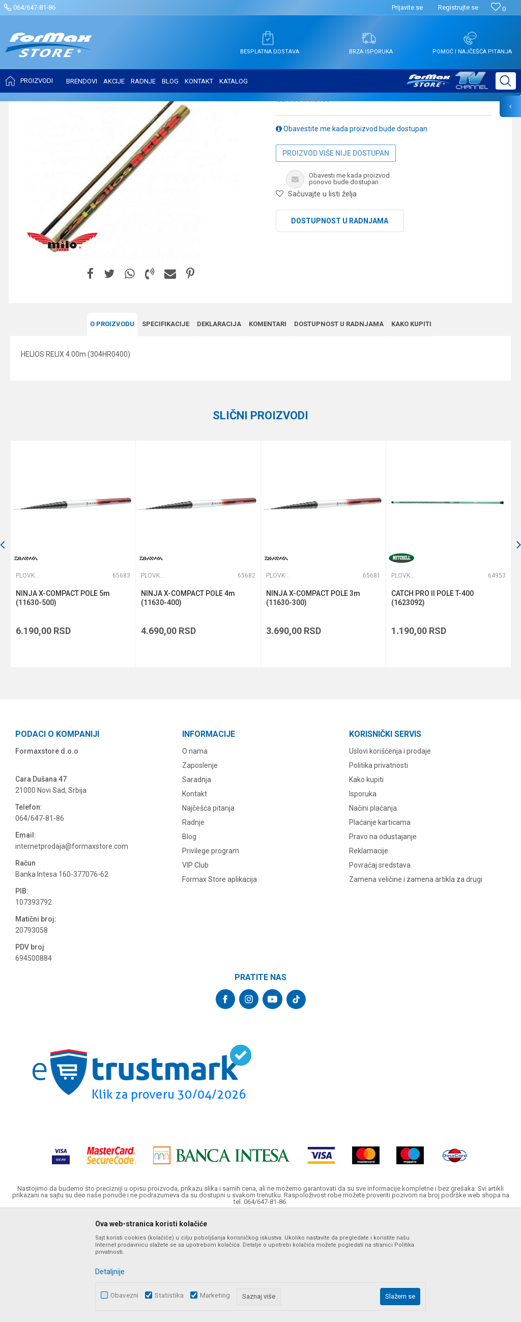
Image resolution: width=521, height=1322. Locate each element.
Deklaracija (219, 425)
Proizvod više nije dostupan (335, 254)
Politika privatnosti (378, 866)
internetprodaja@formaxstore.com (71, 947)
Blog (189, 937)
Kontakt (194, 894)
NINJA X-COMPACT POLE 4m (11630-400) (188, 699)
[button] (506, 81)
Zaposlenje (200, 866)
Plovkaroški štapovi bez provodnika (169, 107)
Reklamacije (368, 951)
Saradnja (196, 880)
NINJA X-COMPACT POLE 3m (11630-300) (313, 699)
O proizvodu (112, 425)
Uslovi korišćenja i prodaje (390, 852)
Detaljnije (110, 1272)
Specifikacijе (165, 425)
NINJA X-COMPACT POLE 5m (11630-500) (63, 699)
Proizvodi (68, 107)
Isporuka (363, 894)
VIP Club (195, 966)
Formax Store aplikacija (219, 980)
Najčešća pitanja (208, 909)
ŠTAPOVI (101, 107)
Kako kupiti (411, 425)
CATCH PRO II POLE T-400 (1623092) (432, 699)
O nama (195, 852)
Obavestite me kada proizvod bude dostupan (351, 230)
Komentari (267, 425)
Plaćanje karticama (380, 923)
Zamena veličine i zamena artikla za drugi (415, 980)
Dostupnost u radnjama (339, 322)
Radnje (193, 923)
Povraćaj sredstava (380, 966)
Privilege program (210, 951)
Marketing (215, 1295)
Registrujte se (458, 7)
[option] (72, 655)
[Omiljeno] (498, 9)
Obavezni (124, 1295)
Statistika (169, 1295)
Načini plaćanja (373, 909)
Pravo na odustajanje (383, 937)
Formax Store (28, 107)
